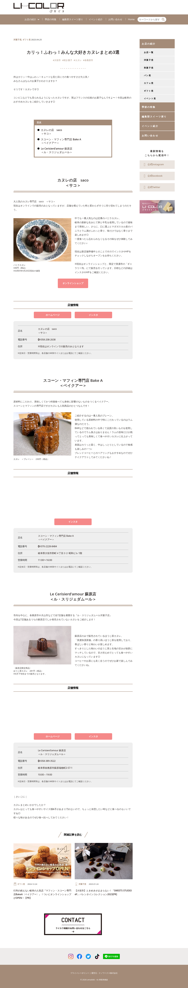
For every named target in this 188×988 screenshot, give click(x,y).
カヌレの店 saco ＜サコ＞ (51, 131)
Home (131, 19)
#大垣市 (57, 60)
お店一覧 (149, 52)
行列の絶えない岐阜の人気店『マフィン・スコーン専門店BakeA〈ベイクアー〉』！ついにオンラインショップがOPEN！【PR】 (42, 894)
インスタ (93, 315)
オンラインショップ (73, 283)
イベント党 (150, 98)
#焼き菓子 (67, 60)
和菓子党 (149, 67)
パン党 (147, 75)
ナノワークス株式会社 (108, 973)
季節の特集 (50, 19)
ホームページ (53, 315)
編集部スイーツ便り (72, 19)
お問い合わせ (115, 19)
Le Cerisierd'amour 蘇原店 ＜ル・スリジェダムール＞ (56, 150)
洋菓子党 (17, 39)
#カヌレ (78, 60)
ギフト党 (27, 39)
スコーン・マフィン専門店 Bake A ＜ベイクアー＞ (61, 141)
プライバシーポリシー (79, 973)
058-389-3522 (47, 760)
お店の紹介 (30, 19)
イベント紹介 (96, 19)
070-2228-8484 (47, 546)
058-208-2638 (47, 339)
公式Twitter (151, 187)
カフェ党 (149, 83)
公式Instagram (153, 165)
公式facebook (152, 176)
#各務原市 (88, 60)
